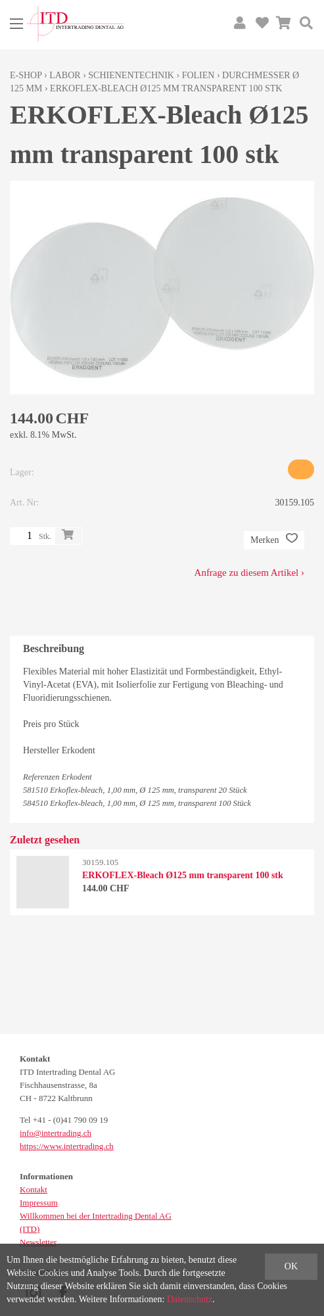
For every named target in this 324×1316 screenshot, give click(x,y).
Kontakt (33, 1189)
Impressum (39, 1203)
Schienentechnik (131, 75)
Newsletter (38, 1242)
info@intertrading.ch (55, 1133)
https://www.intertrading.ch (67, 1146)
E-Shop (26, 75)
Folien (198, 75)
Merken (274, 540)
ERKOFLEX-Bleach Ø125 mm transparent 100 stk (166, 88)
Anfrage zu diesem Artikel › (249, 572)
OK (291, 1266)
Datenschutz (189, 1299)
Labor (64, 75)
